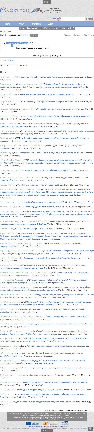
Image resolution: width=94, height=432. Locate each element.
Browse (22, 23)
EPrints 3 (15, 428)
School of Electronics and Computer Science (43, 428)
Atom (69, 35)
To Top (90, 429)
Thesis (10, 60)
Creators (46, 55)
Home (7, 23)
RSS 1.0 (80, 35)
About (51, 23)
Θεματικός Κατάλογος (16, 43)
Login (46, 2)
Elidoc (50, 430)
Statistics (36, 23)
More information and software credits (83, 428)
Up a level (7, 31)
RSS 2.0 (90, 35)
